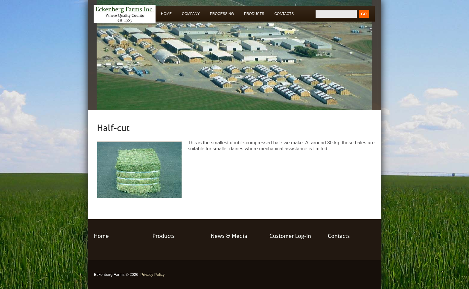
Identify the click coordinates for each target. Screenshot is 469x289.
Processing (220, 15)
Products (253, 15)
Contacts (284, 14)
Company (191, 14)
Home (166, 14)
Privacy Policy (153, 274)
